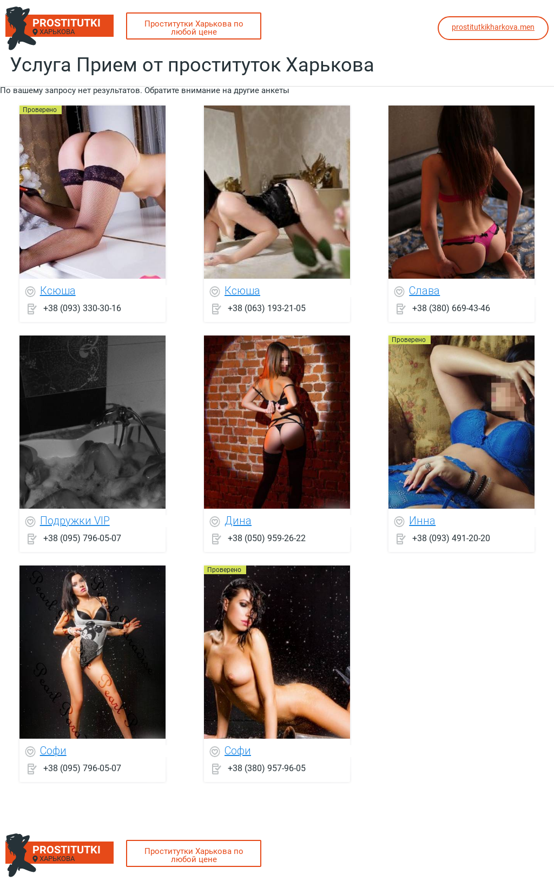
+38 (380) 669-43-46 (451, 308)
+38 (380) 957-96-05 (267, 768)
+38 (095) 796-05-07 (82, 538)
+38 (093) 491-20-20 (451, 538)
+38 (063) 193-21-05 (267, 308)
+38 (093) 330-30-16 (82, 308)
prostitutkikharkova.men (493, 27)
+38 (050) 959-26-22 (267, 538)
